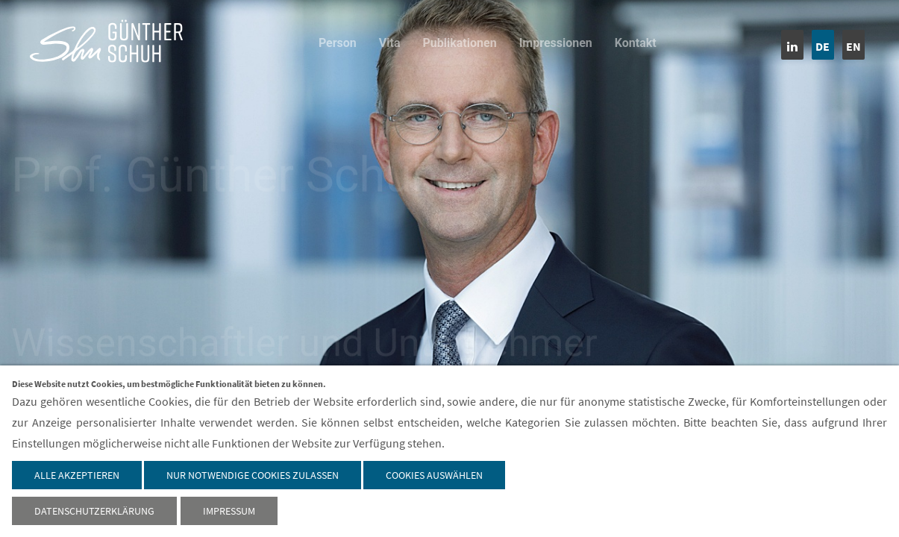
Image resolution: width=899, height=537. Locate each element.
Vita (390, 43)
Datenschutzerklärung (94, 511)
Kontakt (636, 43)
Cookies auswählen (434, 475)
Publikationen (460, 43)
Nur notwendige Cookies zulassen (252, 475)
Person (338, 43)
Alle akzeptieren (76, 475)
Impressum (229, 511)
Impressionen (555, 43)
